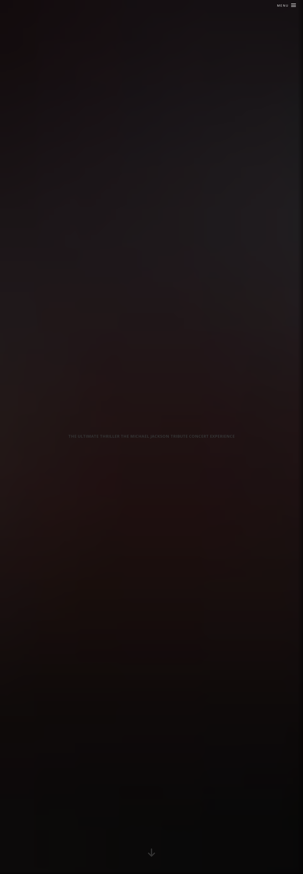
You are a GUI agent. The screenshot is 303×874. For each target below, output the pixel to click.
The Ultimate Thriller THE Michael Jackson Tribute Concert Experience (151, 436)
